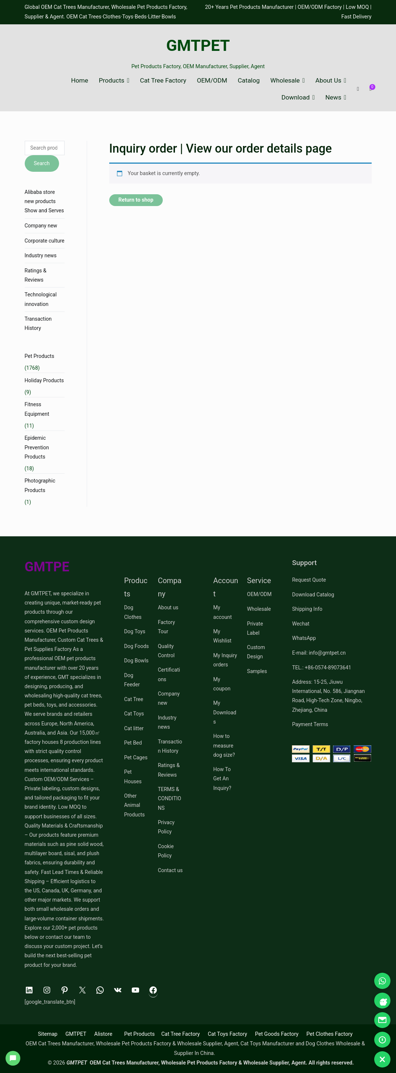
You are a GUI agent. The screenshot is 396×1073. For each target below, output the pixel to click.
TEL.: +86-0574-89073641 (321, 667)
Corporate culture (45, 241)
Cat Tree (133, 699)
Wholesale (285, 80)
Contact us (170, 870)
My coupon (222, 683)
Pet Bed (133, 743)
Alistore (103, 1034)
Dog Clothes (132, 612)
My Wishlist (222, 636)
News (333, 97)
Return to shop (136, 200)
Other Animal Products (134, 805)
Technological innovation (41, 299)
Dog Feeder (132, 679)
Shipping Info (307, 609)
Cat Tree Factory (163, 80)
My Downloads (224, 712)
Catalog (248, 80)
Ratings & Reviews (36, 275)
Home (79, 80)
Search (42, 163)
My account (222, 612)
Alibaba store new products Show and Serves (44, 201)
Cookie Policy (166, 850)
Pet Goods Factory (277, 1034)
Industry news (41, 255)
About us (168, 607)
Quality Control (166, 650)
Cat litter (134, 728)
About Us (328, 80)
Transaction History (38, 323)
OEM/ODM (212, 80)
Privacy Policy (166, 827)
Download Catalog (313, 595)
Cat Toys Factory (227, 1034)
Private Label (255, 628)
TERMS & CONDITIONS (169, 798)
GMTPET (198, 45)
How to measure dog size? (224, 745)
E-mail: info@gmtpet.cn (318, 653)
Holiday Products (44, 380)
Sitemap (48, 1034)
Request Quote (309, 580)
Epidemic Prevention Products (37, 447)
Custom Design (256, 651)
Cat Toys (134, 714)
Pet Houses (133, 776)
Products (111, 80)
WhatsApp (304, 638)
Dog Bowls (136, 660)
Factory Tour (166, 626)
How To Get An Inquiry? (222, 778)
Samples (257, 671)
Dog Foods (136, 646)
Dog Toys (134, 631)
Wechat (300, 624)
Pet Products (39, 356)
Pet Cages (135, 757)
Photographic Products (40, 485)
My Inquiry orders (225, 660)
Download (295, 97)
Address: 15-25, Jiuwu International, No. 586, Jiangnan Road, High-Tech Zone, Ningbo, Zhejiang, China (328, 696)
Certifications (169, 674)
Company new (41, 226)
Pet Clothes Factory (329, 1034)
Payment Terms (310, 724)
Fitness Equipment (37, 409)
